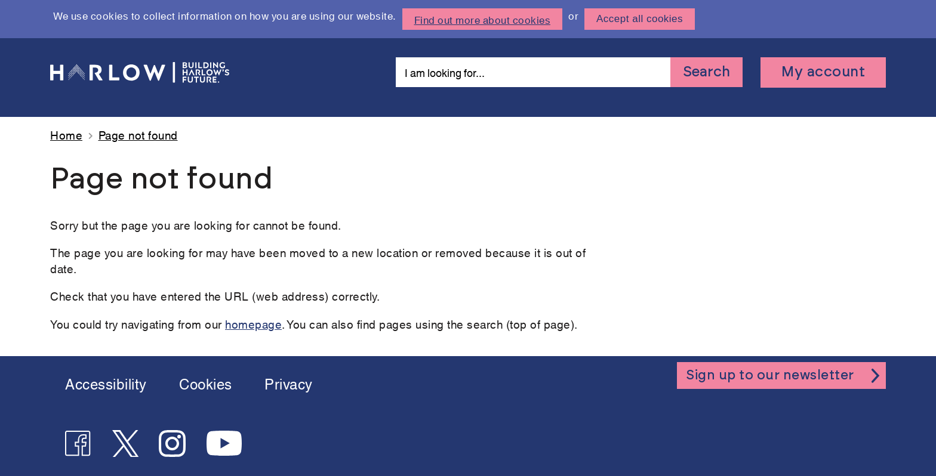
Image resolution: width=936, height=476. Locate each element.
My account (823, 72)
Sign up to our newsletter (770, 383)
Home (66, 134)
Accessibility (106, 383)
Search (706, 72)
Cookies (205, 383)
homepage (253, 324)
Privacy (288, 383)
